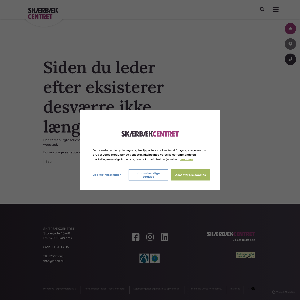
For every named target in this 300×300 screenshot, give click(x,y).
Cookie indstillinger (107, 174)
